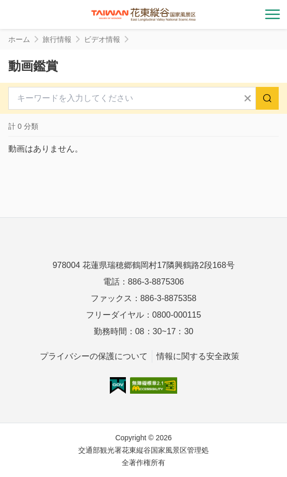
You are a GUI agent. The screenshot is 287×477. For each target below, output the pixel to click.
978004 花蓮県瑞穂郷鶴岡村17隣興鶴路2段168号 (143, 265)
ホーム (19, 39)
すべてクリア (247, 98)
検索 (267, 98)
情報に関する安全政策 (197, 356)
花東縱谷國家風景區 (143, 14)
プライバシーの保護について (94, 356)
